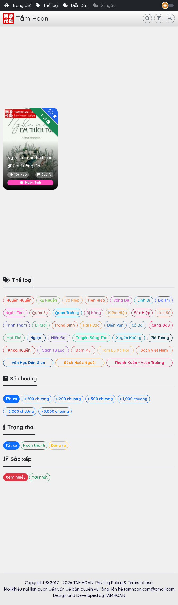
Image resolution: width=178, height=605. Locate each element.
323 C (44, 174)
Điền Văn (115, 325)
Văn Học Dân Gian (28, 362)
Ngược (36, 337)
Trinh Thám (16, 325)
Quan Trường (67, 312)
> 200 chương (68, 398)
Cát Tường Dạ (26, 165)
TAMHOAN (83, 582)
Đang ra (58, 445)
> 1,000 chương (133, 398)
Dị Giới (41, 325)
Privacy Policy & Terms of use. (124, 582)
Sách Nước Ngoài (80, 362)
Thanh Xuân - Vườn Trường (139, 362)
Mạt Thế (14, 337)
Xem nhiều (16, 477)
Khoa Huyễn (19, 350)
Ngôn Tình (30, 182)
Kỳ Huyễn (48, 300)
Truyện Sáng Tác (91, 337)
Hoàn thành (34, 445)
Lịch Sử (163, 312)
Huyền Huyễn (18, 300)
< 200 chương (36, 398)
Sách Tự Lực (53, 350)
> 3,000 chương (55, 411)
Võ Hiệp (72, 300)
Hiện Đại (59, 337)
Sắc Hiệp (142, 312)
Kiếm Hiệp (117, 312)
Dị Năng (93, 312)
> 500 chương (100, 398)
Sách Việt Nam (154, 350)
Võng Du (121, 300)
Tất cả (11, 398)
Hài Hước (91, 325)
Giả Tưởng (159, 337)
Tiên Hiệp (96, 300)
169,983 (18, 174)
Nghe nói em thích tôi (29, 157)
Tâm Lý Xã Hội (115, 350)
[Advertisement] (89, 66)
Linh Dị (143, 300)
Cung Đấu (160, 325)
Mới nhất (40, 477)
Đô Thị (164, 300)
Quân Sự (40, 312)
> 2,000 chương (20, 411)
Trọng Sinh (65, 325)
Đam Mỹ (83, 350)
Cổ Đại (138, 325)
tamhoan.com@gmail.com (149, 589)
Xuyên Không (128, 337)
